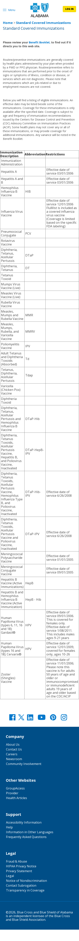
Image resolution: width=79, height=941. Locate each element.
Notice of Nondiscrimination (26, 881)
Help (9, 827)
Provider (12, 793)
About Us (13, 744)
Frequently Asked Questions (26, 837)
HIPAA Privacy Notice (21, 866)
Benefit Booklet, (39, 42)
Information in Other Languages (29, 832)
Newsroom (14, 759)
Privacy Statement (19, 871)
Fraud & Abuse (16, 861)
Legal (10, 876)
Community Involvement (23, 764)
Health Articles (16, 798)
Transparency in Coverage (25, 890)
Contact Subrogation (21, 885)
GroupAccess (15, 788)
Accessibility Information (24, 822)
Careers (11, 754)
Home (8, 22)
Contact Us (14, 749)
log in (69, 9)
